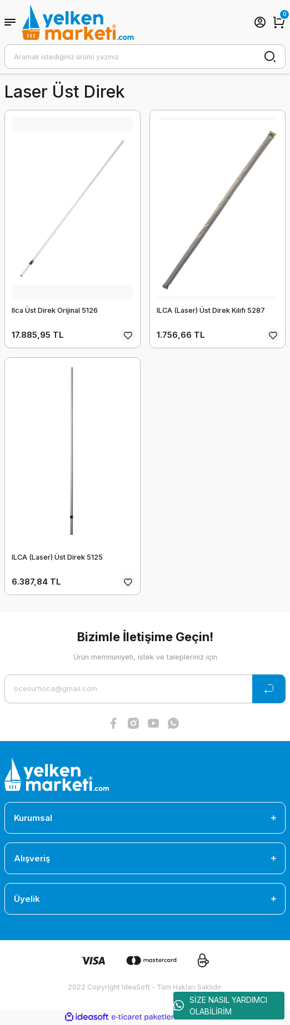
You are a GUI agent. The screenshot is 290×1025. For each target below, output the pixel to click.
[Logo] (78, 22)
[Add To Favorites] (128, 335)
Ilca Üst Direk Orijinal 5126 (55, 310)
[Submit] (269, 688)
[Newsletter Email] (145, 688)
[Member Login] (260, 22)
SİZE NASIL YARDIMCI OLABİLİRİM (220, 1005)
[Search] (145, 56)
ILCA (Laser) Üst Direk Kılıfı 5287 (211, 310)
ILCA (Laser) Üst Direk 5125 (57, 557)
